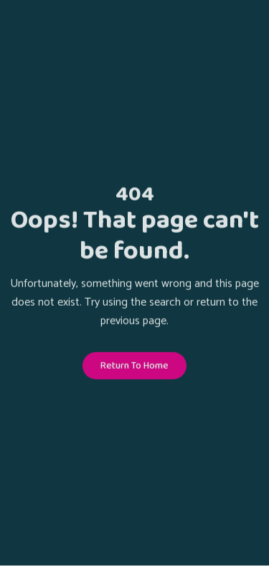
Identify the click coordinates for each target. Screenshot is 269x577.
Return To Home (134, 366)
